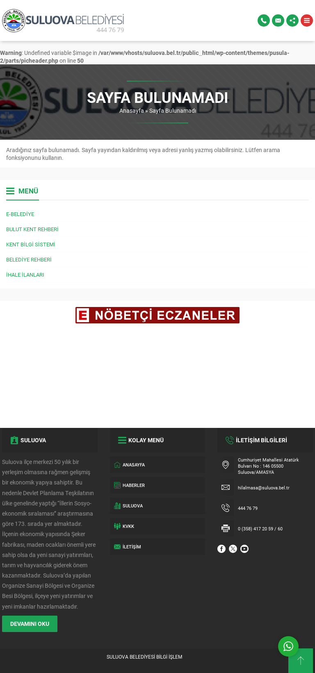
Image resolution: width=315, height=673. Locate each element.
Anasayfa (131, 110)
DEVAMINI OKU (29, 624)
